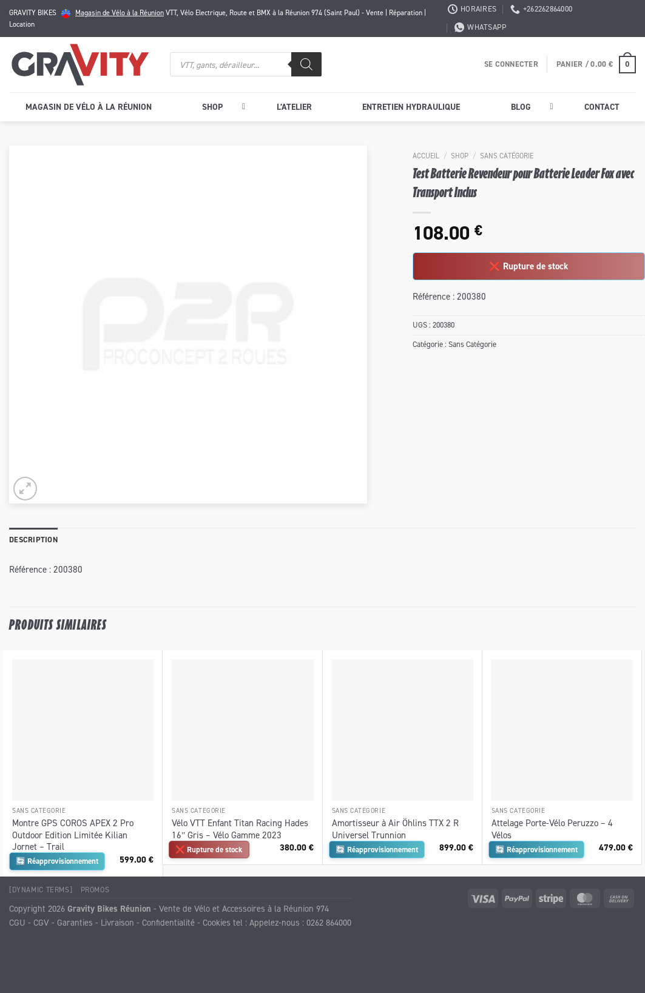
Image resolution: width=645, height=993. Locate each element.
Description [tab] (33, 539)
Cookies (217, 922)
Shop (459, 155)
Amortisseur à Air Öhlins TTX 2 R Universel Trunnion (395, 829)
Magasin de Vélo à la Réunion (119, 12)
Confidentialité (168, 922)
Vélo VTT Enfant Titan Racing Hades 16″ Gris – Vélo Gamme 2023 (240, 829)
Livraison (117, 922)
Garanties (75, 922)
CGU (17, 922)
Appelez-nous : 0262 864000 (300, 922)
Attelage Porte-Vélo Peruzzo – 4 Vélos (552, 829)
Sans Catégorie (506, 155)
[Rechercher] (306, 64)
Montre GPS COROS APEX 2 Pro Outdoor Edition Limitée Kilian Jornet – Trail (72, 834)
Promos (95, 889)
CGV (41, 922)
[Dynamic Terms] (40, 889)
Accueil (426, 155)
